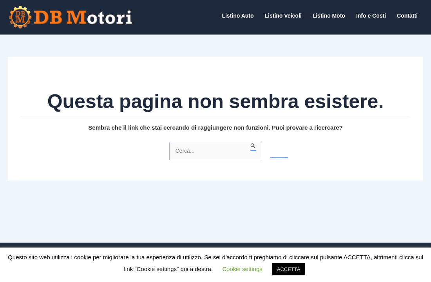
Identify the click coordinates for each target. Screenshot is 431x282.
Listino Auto (238, 16)
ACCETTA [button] (289, 269)
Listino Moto (329, 16)
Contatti (407, 16)
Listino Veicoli (283, 16)
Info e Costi (371, 16)
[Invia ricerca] (253, 146)
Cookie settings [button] (242, 269)
